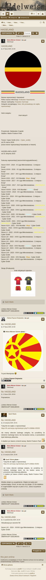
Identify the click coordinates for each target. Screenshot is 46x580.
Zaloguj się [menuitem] (39, 14)
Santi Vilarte (9, 302)
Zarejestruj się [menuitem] (43, 14)
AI (33, 14)
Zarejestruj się (24, 17)
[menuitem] (44, 22)
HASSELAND (7, 29)
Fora (8, 14)
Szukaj (5, 17)
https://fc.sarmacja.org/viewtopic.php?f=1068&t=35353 (20, 428)
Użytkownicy (12, 14)
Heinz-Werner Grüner (13, 40)
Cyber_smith (25, 140)
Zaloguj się (13, 17)
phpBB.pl (32, 573)
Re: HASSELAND (8, 324)
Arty (19, 571)
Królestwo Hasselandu (27, 100)
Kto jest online (7, 556)
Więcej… (3, 14)
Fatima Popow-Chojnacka (15, 318)
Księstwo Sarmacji (21, 102)
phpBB (19, 569)
